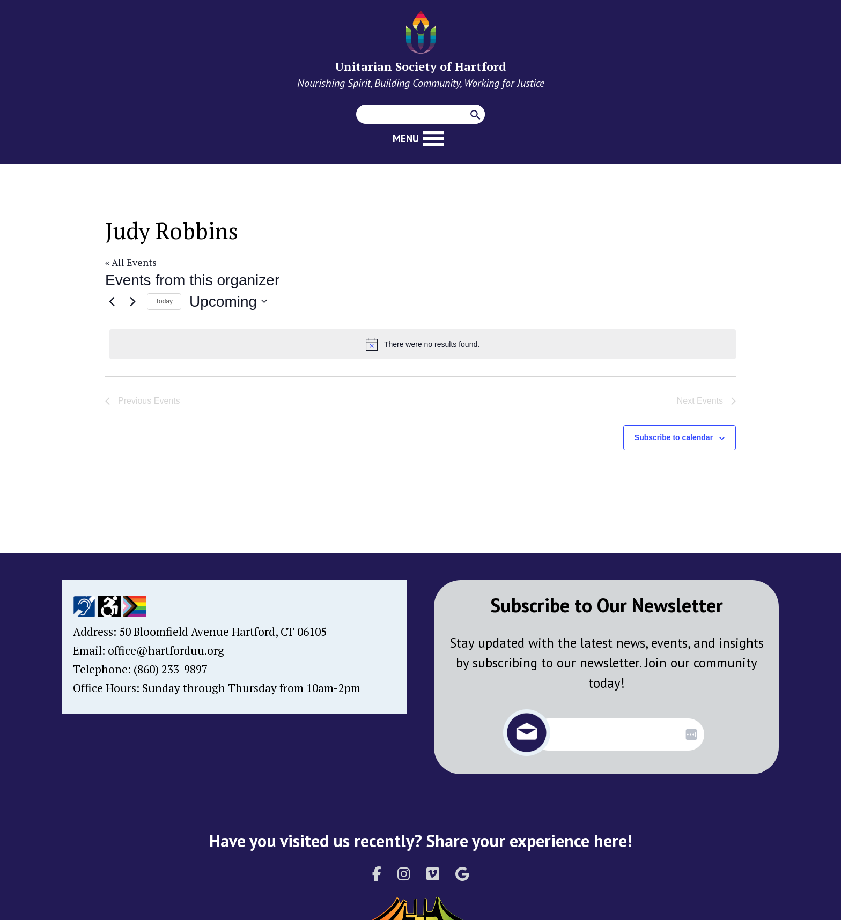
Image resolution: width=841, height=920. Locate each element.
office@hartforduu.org (166, 650)
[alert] (422, 344)
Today (164, 301)
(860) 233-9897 (171, 669)
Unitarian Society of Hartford (420, 66)
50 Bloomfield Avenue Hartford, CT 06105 (223, 631)
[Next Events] (132, 301)
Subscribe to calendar (674, 437)
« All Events (131, 262)
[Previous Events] (111, 301)
